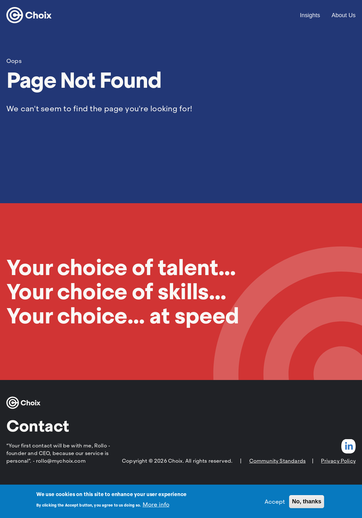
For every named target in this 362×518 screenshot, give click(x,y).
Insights (310, 15)
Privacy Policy (338, 461)
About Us (344, 15)
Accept (275, 504)
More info (156, 506)
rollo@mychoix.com (61, 461)
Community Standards (277, 461)
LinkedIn (348, 446)
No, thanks (306, 504)
